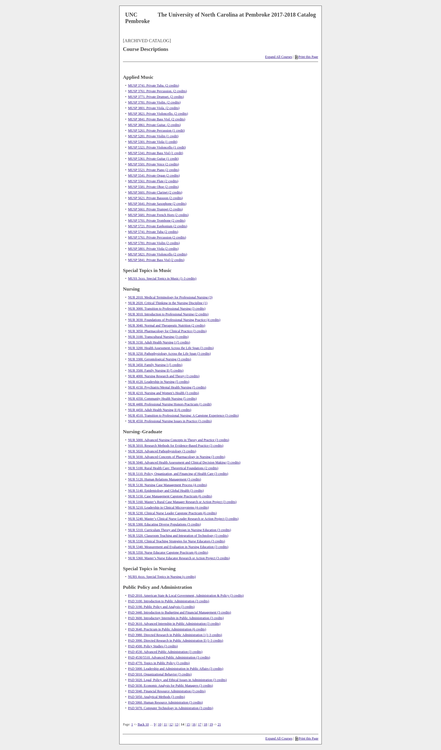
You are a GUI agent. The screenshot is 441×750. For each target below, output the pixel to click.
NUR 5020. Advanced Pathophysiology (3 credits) (162, 451)
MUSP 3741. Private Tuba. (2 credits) (153, 85)
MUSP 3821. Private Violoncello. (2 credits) (158, 114)
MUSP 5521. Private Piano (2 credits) (153, 170)
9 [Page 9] (155, 724)
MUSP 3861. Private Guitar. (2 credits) (154, 125)
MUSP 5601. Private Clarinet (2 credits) (155, 192)
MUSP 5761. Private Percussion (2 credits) (157, 237)
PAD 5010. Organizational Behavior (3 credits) (160, 674)
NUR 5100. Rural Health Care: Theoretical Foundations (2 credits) (173, 468)
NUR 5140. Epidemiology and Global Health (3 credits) (166, 491)
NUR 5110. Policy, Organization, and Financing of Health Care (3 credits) (178, 474)
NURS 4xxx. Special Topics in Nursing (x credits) (162, 577)
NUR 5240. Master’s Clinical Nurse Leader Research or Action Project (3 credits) (183, 519)
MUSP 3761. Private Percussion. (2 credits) (157, 91)
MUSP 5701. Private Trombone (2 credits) (156, 221)
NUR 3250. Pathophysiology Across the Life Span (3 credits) (169, 354)
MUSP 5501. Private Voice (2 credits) (153, 164)
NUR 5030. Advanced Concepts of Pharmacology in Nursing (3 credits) (176, 457)
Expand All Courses (278, 57)
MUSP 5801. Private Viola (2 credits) (153, 249)
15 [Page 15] (188, 724)
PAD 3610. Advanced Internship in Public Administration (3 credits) (174, 624)
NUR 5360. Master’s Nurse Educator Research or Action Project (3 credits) (179, 558)
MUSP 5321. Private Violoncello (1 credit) (157, 147)
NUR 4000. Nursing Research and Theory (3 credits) (163, 376)
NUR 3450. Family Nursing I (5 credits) (155, 365)
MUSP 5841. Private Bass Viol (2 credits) (156, 260)
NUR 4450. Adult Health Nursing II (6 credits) (159, 410)
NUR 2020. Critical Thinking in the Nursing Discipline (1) (167, 303)
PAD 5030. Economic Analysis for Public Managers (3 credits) (170, 686)
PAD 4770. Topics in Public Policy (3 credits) (159, 663)
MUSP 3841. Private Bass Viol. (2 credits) (156, 119)
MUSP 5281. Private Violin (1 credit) (153, 136)
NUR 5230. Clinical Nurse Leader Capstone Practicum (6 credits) (172, 513)
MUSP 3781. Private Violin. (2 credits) (154, 102)
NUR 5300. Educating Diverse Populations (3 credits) (164, 524)
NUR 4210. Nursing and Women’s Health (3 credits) (163, 393)
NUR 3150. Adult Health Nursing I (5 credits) (159, 342)
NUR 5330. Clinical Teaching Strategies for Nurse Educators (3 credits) (176, 541)
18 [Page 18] (205, 724)
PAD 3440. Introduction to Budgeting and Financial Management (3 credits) (179, 612)
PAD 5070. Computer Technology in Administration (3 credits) (170, 708)
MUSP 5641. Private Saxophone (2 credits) (157, 204)
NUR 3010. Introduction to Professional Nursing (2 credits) (168, 314)
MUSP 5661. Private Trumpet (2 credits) (155, 209)
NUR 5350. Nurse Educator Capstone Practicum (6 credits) (168, 552)
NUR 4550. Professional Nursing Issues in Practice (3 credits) (170, 421)
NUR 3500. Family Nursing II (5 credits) (155, 370)
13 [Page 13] (176, 724)
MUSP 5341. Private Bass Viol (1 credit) (155, 153)
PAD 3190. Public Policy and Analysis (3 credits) (161, 607)
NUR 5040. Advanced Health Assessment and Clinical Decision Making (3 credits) (184, 462)
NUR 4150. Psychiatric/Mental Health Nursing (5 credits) (167, 387)
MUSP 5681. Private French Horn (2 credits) (158, 215)
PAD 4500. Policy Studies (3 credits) (153, 646)
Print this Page (306, 57)
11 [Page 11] (165, 724)
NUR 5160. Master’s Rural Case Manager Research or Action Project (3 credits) (182, 502)
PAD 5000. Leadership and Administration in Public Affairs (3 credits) (175, 669)
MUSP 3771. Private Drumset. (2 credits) (156, 97)
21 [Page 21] (219, 724)
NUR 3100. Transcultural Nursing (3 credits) (158, 337)
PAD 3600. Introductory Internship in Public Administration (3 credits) (176, 618)
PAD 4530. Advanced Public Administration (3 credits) (165, 652)
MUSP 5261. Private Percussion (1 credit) (156, 131)
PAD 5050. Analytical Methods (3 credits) (156, 697)
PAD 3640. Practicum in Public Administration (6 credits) (167, 629)
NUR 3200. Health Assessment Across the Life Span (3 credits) (171, 348)
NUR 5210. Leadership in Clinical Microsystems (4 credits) (168, 507)
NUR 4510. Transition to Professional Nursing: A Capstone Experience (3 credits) (183, 415)
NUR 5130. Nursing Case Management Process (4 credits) (167, 485)
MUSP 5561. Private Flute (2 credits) (153, 181)
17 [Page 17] (199, 724)
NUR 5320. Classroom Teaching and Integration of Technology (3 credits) (178, 536)
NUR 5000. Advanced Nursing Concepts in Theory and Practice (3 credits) (178, 440)
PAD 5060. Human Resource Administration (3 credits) (165, 702)
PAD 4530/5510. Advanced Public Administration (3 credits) (169, 657)
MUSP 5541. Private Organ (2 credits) (154, 176)
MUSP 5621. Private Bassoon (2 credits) (155, 198)
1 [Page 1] (132, 724)
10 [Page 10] (159, 724)
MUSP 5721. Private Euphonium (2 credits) (157, 226)
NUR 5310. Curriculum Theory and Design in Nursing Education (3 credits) (179, 530)
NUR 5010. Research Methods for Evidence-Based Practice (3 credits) (175, 446)
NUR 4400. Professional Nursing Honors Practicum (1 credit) (170, 404)
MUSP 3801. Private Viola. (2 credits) (153, 108)
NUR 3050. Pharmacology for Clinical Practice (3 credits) (167, 331)
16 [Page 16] (194, 724)
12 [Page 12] (171, 724)
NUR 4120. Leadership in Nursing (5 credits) (158, 382)
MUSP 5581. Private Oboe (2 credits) (153, 187)
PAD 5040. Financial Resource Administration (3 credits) (166, 691)
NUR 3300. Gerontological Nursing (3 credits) (159, 359)
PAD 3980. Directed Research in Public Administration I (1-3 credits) (175, 635)
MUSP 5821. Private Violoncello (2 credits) (157, 254)
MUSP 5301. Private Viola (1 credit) (152, 142)
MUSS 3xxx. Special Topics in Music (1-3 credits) (162, 278)
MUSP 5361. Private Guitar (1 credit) (153, 159)
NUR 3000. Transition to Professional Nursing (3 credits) (166, 309)
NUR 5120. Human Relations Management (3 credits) (164, 479)
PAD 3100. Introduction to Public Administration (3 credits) (168, 601)
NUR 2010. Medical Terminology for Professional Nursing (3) (170, 297)
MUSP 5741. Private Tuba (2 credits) (153, 232)
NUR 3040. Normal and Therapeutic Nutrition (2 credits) (166, 325)
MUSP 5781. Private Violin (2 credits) (154, 243)
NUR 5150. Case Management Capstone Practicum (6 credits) (170, 496)
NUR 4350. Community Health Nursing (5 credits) (162, 399)
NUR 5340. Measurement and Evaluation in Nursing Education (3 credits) (178, 547)
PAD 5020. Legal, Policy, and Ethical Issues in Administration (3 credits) (177, 680)
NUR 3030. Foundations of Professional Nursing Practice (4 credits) (174, 320)
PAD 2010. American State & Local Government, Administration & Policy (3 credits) (186, 596)
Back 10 (143, 724)
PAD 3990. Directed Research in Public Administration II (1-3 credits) (175, 641)
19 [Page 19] (211, 724)
